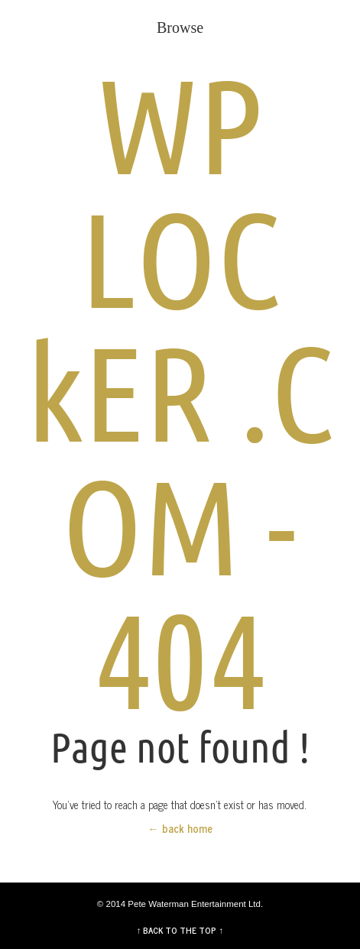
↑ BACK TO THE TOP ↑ (180, 930)
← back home (180, 828)
